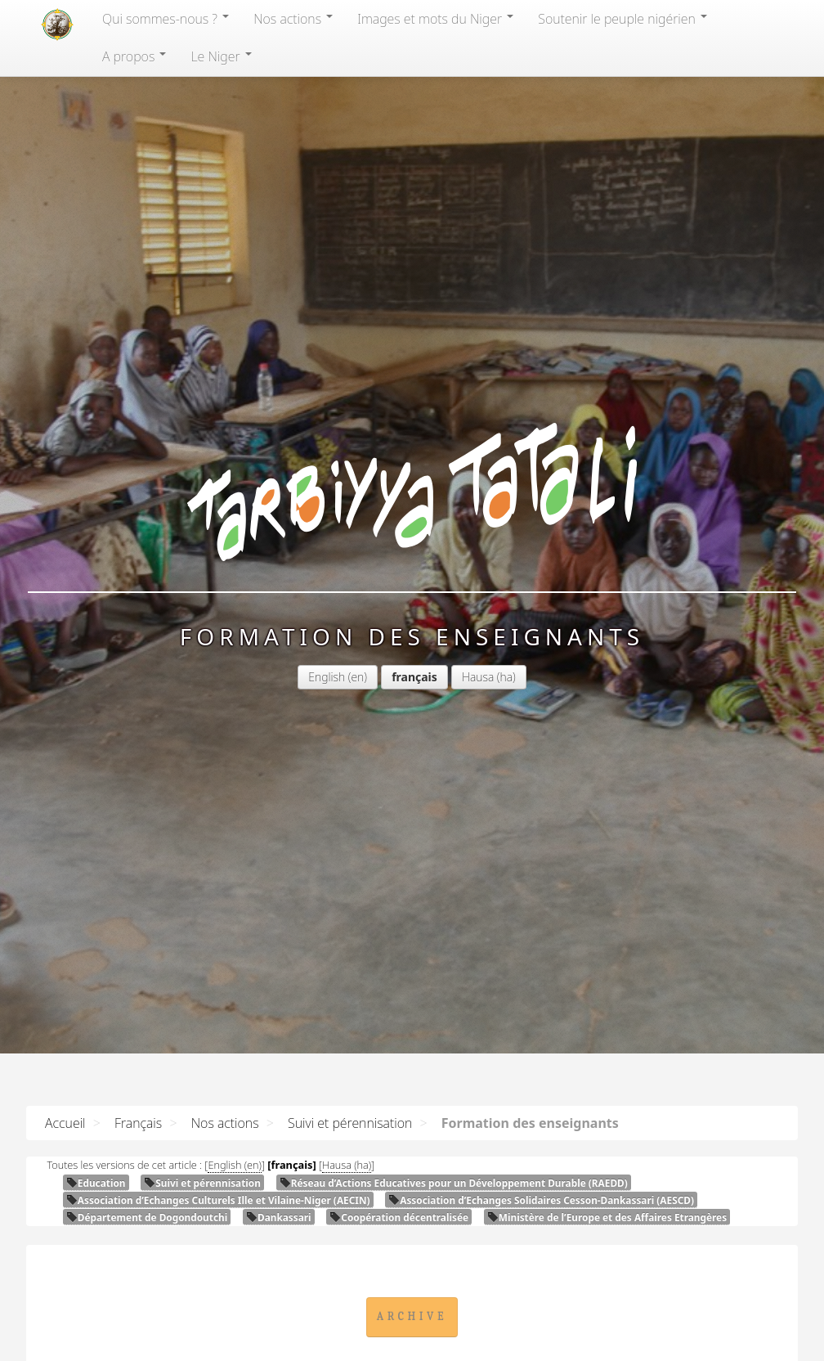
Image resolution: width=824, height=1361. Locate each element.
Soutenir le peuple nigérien (622, 19)
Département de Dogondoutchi (147, 1217)
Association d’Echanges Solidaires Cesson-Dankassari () (541, 1199)
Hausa (478, 677)
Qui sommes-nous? (165, 19)
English (326, 677)
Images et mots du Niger (435, 19)
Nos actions (293, 19)
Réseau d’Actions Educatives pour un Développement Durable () (454, 1182)
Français (138, 1123)
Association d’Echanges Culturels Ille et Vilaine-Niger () (218, 1199)
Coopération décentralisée (398, 1217)
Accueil (65, 1123)
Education (96, 1182)
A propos (134, 56)
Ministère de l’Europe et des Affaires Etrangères (607, 1217)
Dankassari (278, 1217)
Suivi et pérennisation (350, 1123)
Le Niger (220, 56)
